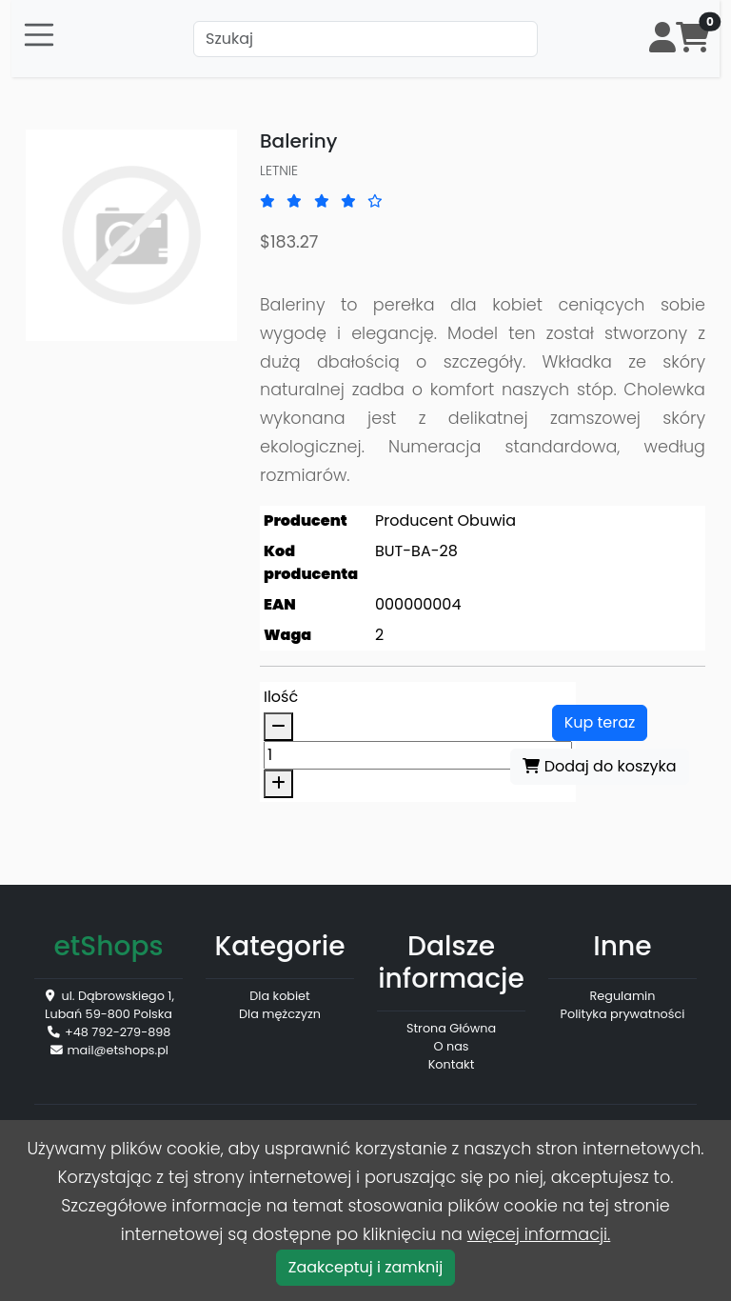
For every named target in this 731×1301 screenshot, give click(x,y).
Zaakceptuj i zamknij (365, 1267)
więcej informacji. (539, 1234)
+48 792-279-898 (117, 1032)
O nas (451, 1046)
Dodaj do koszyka (599, 766)
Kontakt (451, 1064)
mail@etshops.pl (117, 1050)
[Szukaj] (365, 39)
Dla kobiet (279, 996)
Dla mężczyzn (280, 1014)
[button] (662, 38)
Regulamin (623, 996)
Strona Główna (451, 1028)
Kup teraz (600, 722)
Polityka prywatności (623, 1014)
